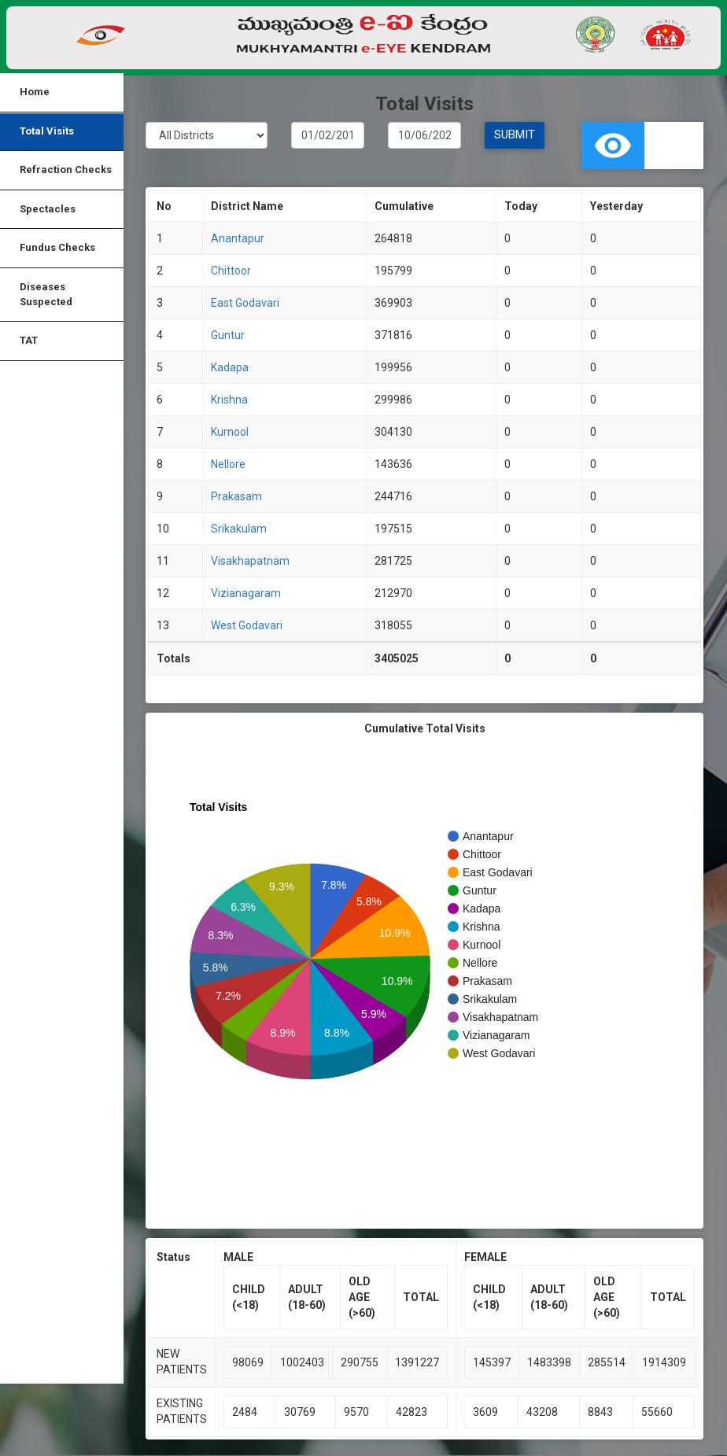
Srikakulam (239, 529)
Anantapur (237, 239)
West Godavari (246, 626)
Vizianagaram (246, 594)
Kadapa (230, 368)
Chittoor (231, 271)
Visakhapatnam (250, 561)
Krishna (229, 400)
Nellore (228, 465)
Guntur (228, 336)
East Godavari (245, 303)
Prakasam (236, 497)
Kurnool (230, 432)
